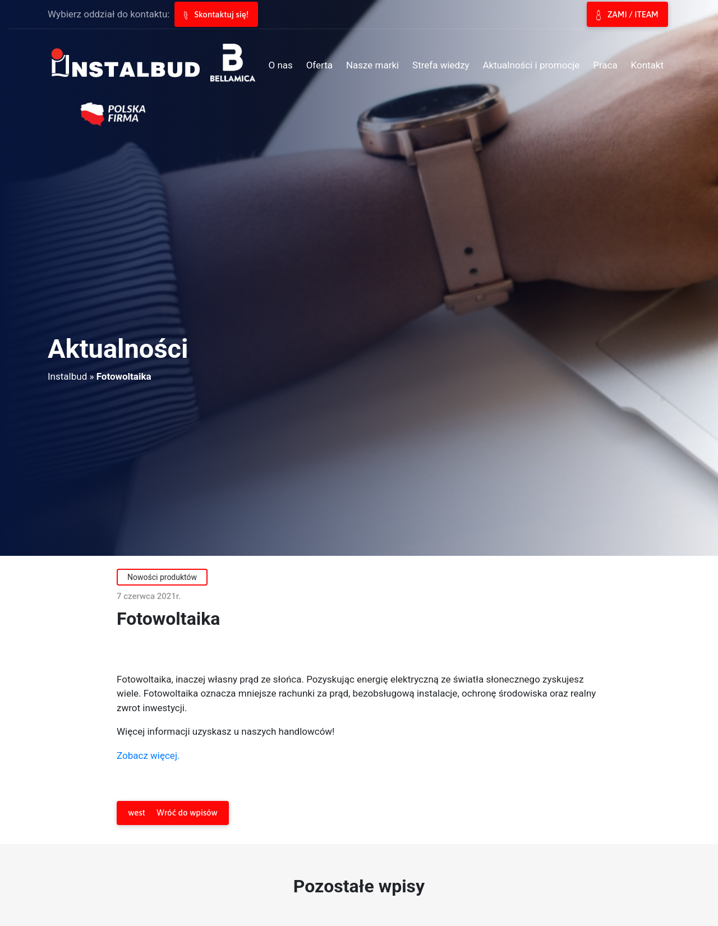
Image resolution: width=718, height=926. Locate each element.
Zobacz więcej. (148, 755)
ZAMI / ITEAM (627, 15)
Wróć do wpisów (172, 813)
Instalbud (67, 376)
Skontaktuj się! (216, 15)
